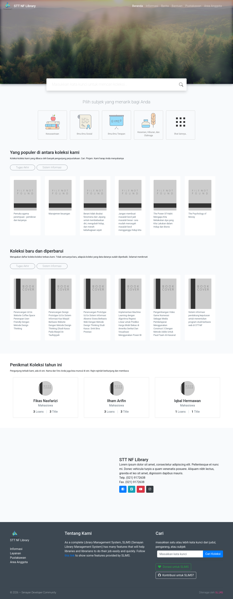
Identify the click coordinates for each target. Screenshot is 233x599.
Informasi (152, 6)
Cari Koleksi (213, 554)
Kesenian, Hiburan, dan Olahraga (148, 125)
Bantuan (177, 6)
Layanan (15, 553)
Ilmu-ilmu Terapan (116, 125)
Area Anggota (213, 6)
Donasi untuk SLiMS (173, 567)
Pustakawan (193, 6)
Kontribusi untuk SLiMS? (176, 575)
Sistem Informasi (52, 167)
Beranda (137, 6)
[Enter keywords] (180, 553)
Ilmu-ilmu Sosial (84, 125)
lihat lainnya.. (180, 125)
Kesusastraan (52, 125)
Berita (165, 6)
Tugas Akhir (22, 167)
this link (70, 555)
